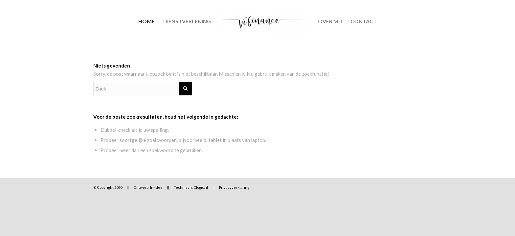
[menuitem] (146, 21)
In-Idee (156, 187)
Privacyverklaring (234, 187)
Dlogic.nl (200, 187)
